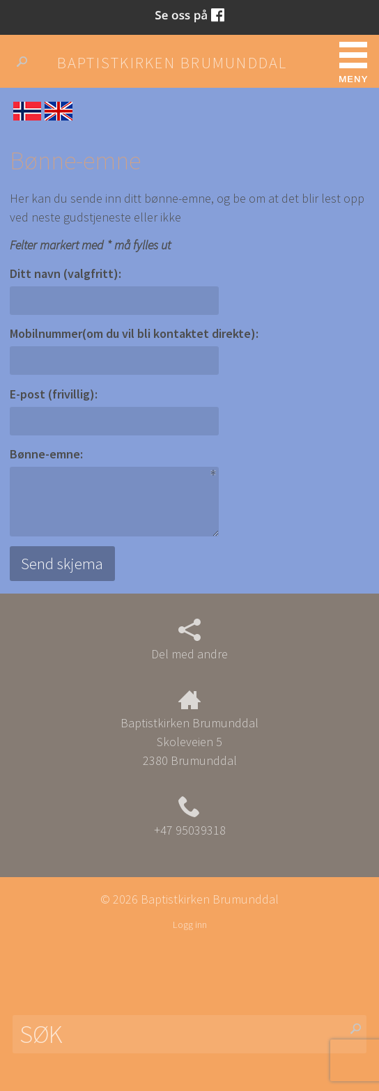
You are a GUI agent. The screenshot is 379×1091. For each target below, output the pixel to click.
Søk (27, 62)
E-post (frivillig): (54, 394)
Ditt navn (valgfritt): (65, 273)
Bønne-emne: (46, 454)
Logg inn (190, 924)
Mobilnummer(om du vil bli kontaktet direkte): (134, 333)
